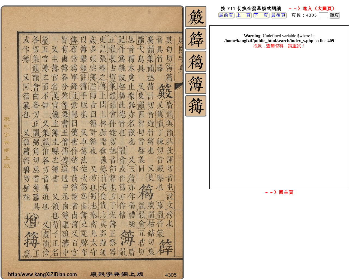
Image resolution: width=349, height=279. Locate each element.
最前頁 (226, 15)
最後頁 (278, 15)
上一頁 (243, 15)
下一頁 (261, 15)
